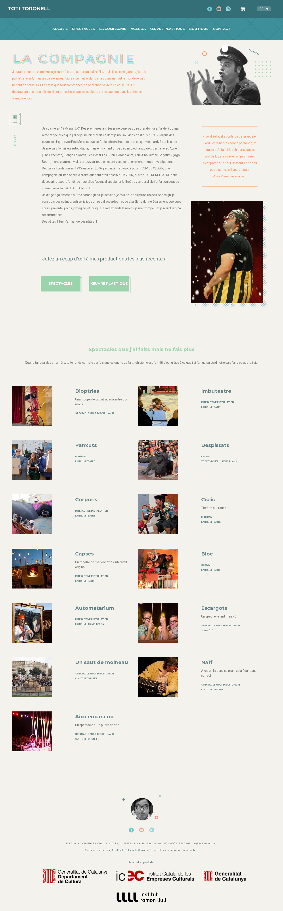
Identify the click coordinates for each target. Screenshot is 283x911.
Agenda (138, 29)
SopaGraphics (190, 850)
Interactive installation (217, 402)
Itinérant (81, 456)
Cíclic (208, 500)
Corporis (86, 500)
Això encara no (94, 717)
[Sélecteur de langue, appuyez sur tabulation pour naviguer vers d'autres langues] (264, 9)
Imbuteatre (216, 391)
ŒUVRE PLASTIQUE (109, 284)
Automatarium (94, 608)
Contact (222, 29)
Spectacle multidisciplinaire (94, 413)
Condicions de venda (97, 850)
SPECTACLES (83, 29)
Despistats (215, 445)
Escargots (214, 608)
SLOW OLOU (208, 630)
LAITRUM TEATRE (211, 407)
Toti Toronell (29, 9)
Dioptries (87, 391)
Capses (84, 554)
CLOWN (205, 456)
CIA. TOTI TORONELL (87, 678)
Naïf (206, 662)
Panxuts (86, 445)
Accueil (60, 29)
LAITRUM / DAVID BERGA (89, 624)
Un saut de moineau (101, 662)
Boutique (199, 29)
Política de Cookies (136, 850)
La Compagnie (112, 29)
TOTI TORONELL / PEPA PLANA (219, 461)
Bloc (207, 554)
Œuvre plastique (167, 29)
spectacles (60, 284)
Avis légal (118, 850)
